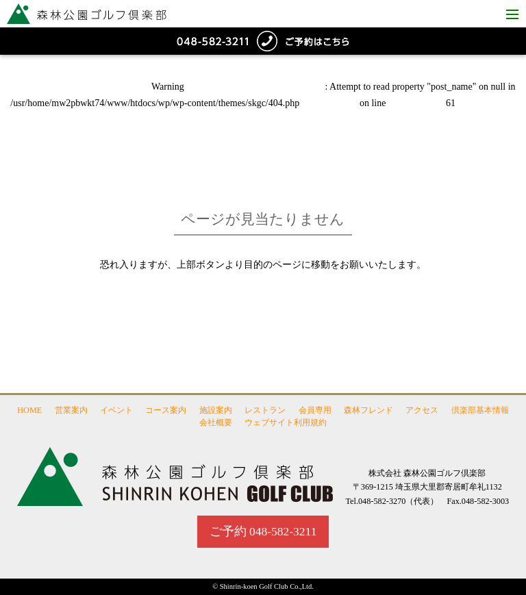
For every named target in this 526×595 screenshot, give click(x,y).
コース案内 (165, 410)
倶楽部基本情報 (480, 410)
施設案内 (215, 410)
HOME (29, 410)
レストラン (265, 410)
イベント (116, 410)
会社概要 (215, 422)
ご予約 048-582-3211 (263, 531)
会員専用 (315, 410)
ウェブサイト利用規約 (286, 422)
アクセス (421, 410)
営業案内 (71, 410)
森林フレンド (368, 410)
